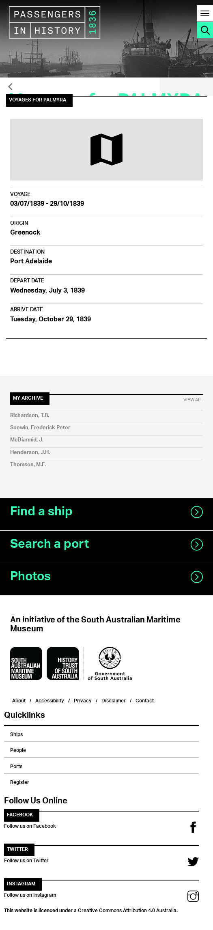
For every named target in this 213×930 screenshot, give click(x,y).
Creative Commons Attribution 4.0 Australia (127, 909)
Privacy (83, 699)
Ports (16, 765)
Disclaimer (113, 699)
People (18, 749)
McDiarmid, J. (26, 440)
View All (193, 400)
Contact (145, 699)
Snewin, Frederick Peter (40, 428)
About (19, 699)
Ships (16, 733)
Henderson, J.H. (30, 453)
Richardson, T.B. (29, 416)
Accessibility (49, 699)
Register (19, 781)
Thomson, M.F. (28, 465)
